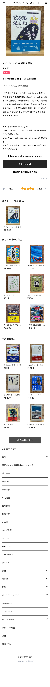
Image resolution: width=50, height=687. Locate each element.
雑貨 (4, 587)
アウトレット (7, 611)
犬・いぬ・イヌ (7, 554)
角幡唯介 (6, 481)
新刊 (4, 457)
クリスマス (6, 563)
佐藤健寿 (6, 506)
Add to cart (25, 164)
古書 (4, 571)
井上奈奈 (6, 473)
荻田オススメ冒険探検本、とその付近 (18, 465)
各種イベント (7, 644)
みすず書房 (7, 530)
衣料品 (5, 579)
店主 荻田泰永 (8, 619)
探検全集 (6, 514)
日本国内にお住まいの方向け (25, 172)
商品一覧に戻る (25, 440)
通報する (44, 179)
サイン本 (5, 538)
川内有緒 (6, 498)
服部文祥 (6, 489)
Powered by (25, 661)
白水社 (5, 522)
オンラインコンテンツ (11, 595)
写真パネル (7, 603)
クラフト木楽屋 (8, 628)
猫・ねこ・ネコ (8, 546)
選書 (4, 636)
